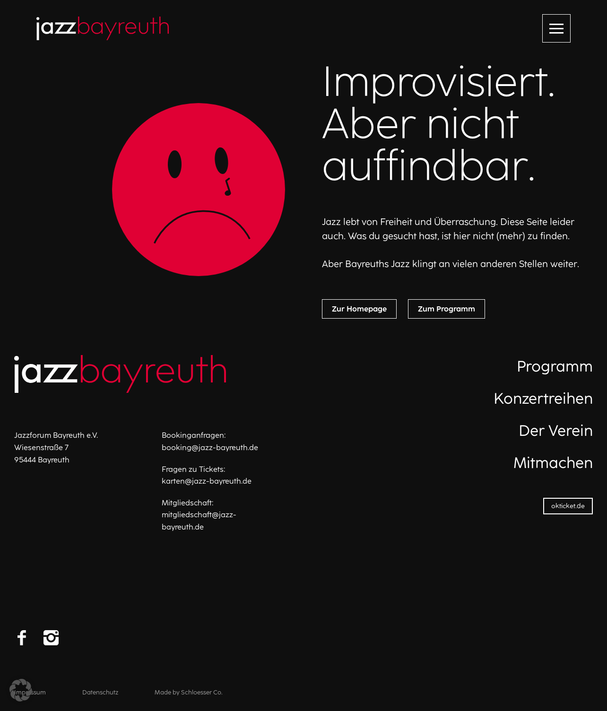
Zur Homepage (359, 308)
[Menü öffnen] (556, 28)
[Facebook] (21, 637)
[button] (21, 690)
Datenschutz (100, 692)
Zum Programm (446, 308)
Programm (555, 366)
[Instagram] (51, 637)
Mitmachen (553, 463)
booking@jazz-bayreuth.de (210, 447)
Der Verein (556, 431)
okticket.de (568, 506)
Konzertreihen (543, 399)
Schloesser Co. (202, 692)
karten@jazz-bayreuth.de (206, 481)
